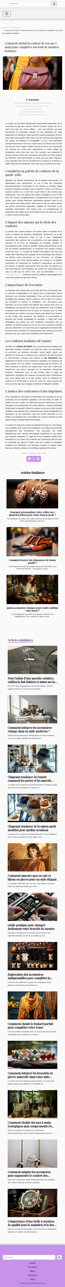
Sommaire (34, 99)
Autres (32, 1279)
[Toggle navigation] (7, 14)
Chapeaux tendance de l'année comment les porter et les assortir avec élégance (29, 780)
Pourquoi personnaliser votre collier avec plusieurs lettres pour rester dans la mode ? (32, 513)
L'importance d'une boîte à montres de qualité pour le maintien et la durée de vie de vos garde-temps (32, 1224)
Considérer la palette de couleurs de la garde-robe (32, 103)
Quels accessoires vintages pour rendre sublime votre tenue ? (32, 609)
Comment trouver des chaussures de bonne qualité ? (32, 561)
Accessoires (16, 27)
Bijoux (32, 1271)
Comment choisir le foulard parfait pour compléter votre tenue (30, 1025)
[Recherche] (29, 3)
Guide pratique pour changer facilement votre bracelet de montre (31, 927)
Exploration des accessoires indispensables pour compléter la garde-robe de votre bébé (29, 978)
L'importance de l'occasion (32, 109)
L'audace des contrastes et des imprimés (32, 115)
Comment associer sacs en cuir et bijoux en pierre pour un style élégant (32, 877)
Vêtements (32, 1275)
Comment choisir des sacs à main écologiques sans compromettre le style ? (30, 1126)
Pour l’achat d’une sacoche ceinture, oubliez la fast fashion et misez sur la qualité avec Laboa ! (31, 681)
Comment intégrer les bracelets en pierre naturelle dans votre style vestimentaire (30, 1076)
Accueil (4, 27)
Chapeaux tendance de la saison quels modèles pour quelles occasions (32, 828)
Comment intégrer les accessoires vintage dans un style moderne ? (30, 729)
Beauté (33, 1263)
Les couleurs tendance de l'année (32, 112)
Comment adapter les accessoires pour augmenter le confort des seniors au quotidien (29, 1175)
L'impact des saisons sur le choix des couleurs (32, 106)
